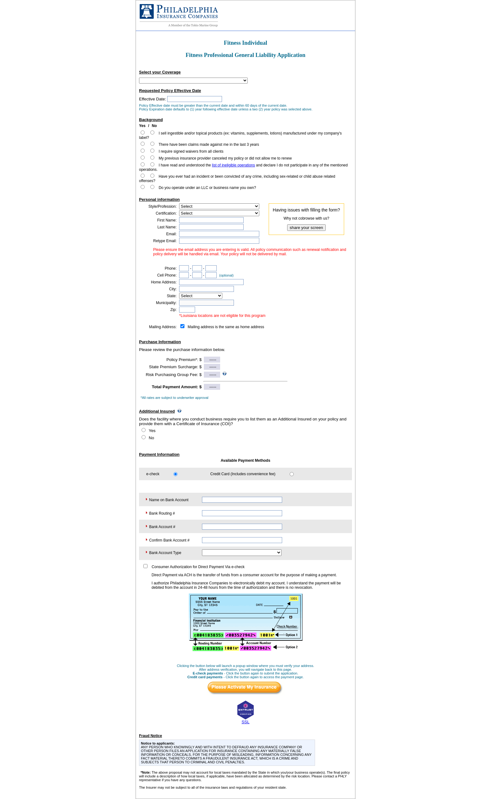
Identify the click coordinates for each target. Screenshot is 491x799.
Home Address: (164, 282)
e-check (152, 474)
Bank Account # (162, 527)
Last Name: (167, 227)
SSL (245, 722)
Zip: (173, 310)
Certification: (166, 213)
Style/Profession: (162, 206)
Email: (171, 234)
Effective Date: (152, 99)
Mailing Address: (163, 327)
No (151, 437)
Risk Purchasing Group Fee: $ (174, 374)
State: (172, 296)
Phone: (171, 268)
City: (173, 289)
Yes (152, 430)
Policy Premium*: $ (184, 359)
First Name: (167, 220)
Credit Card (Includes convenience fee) (243, 474)
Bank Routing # (162, 513)
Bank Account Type (165, 553)
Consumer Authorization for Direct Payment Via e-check (198, 567)
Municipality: (166, 303)
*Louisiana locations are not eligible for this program (222, 315)
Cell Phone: (167, 275)
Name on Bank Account (168, 500)
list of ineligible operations (233, 165)
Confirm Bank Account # (169, 540)
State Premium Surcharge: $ (175, 366)
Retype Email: (165, 241)
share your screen (306, 227)
